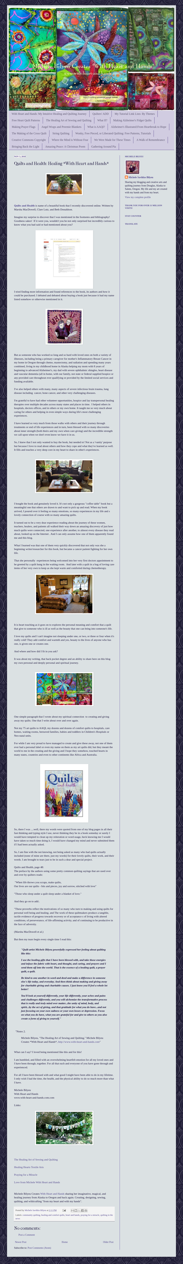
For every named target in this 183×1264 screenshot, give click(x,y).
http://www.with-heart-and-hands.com (79, 1041)
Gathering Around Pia (103, 146)
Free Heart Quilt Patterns (26, 120)
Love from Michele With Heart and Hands (37, 1182)
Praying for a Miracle (25, 1174)
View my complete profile (138, 197)
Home (65, 1242)
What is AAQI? (96, 126)
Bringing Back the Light (25, 146)
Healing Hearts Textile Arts (29, 1167)
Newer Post (20, 1242)
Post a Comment (26, 1235)
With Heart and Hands (52, 1193)
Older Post (108, 1242)
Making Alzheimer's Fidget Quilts (132, 120)
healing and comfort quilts (53, 1215)
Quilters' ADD (101, 113)
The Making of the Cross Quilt (29, 133)
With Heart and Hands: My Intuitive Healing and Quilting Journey (49, 113)
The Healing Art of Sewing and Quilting (68, 120)
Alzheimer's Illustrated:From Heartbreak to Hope (138, 126)
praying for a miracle (90, 1215)
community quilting (31, 1215)
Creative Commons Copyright (29, 139)
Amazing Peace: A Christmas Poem (65, 146)
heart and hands (73, 1215)
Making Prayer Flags (23, 126)
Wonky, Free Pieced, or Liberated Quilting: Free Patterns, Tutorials (113, 133)
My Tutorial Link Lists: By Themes (135, 113)
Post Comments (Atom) (39, 1248)
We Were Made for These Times (112, 139)
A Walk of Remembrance (150, 139)
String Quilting (60, 133)
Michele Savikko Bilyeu (36, 1210)
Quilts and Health (24, 205)
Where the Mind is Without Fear (70, 139)
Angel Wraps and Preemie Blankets (61, 126)
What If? (102, 120)
